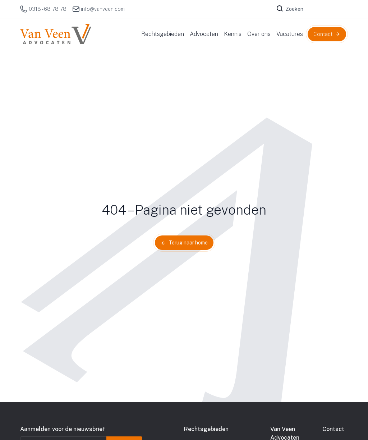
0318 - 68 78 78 (43, 9)
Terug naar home (188, 243)
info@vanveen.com (98, 9)
